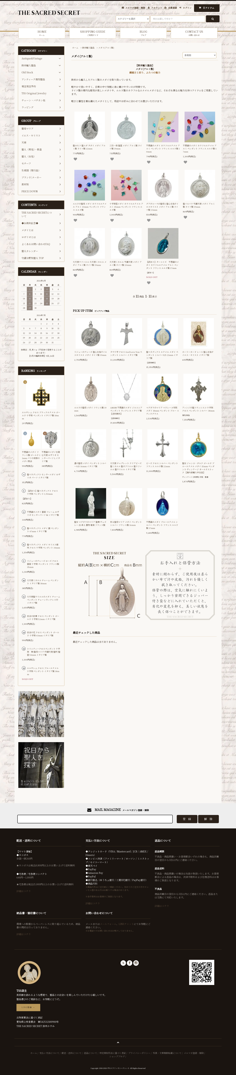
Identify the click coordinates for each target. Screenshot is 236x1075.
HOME (41, 33)
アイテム (205, 8)
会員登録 (172, 7)
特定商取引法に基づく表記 (112, 1053)
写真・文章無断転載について (167, 1053)
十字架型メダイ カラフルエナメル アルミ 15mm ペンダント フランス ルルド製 (126, 206)
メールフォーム (108, 924)
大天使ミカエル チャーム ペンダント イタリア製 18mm (43, 582)
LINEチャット (126, 924)
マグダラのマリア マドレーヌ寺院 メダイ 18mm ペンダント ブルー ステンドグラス (162, 410)
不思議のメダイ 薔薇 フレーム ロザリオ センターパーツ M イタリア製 (43, 513)
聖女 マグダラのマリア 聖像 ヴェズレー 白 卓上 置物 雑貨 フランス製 (90, 523)
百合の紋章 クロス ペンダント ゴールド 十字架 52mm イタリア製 (43, 617)
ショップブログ (117, 1056)
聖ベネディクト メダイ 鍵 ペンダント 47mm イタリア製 (43, 530)
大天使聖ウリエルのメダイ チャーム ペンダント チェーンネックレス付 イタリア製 (43, 599)
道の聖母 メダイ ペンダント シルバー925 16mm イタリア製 (90, 465)
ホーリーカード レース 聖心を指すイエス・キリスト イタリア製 (198, 353)
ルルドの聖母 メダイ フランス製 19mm (90, 409)
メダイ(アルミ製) (106, 47)
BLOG (143, 33)
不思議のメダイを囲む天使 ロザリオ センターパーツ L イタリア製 (51, 456)
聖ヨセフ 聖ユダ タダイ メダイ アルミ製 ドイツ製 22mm (89, 147)
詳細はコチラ (23, 891)
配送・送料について (71, 1053)
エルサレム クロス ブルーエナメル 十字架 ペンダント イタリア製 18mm (43, 671)
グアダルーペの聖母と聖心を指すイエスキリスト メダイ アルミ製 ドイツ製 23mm (162, 206)
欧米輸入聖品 (88, 47)
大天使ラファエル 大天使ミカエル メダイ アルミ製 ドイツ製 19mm (89, 263)
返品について (90, 1053)
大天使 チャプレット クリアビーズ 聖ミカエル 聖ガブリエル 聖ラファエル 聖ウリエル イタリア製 (126, 466)
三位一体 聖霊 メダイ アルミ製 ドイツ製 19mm (126, 147)
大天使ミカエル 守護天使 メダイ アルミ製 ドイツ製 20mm (126, 263)
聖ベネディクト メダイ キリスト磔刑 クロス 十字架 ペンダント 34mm (43, 546)
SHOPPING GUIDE (92, 33)
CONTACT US (194, 33)
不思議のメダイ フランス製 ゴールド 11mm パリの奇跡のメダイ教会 (31, 456)
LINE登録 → (28, 1007)
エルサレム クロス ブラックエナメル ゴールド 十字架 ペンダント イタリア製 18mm (41, 415)
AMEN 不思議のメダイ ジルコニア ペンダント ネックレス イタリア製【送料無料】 (126, 410)
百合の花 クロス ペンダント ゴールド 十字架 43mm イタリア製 (43, 634)
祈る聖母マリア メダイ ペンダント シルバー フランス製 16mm (126, 523)
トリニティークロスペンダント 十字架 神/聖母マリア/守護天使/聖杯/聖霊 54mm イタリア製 (43, 651)
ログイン (187, 7)
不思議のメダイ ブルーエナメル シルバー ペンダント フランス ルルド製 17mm (162, 524)
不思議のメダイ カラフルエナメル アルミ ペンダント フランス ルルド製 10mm (163, 148)
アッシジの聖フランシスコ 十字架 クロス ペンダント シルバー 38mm (198, 409)
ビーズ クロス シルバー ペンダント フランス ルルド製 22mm (162, 465)
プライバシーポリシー (139, 1053)
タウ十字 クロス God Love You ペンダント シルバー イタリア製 (126, 353)
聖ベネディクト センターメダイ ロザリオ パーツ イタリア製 (43, 476)
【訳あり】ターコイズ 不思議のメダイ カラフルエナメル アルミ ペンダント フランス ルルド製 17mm (162, 264)
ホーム (75, 47)
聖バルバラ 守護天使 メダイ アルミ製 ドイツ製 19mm (199, 205)
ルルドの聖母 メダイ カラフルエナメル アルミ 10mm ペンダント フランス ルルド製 (89, 206)
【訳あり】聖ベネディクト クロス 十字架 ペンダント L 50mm (42, 492)
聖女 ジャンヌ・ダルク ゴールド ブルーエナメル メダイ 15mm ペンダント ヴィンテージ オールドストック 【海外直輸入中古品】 (198, 468)
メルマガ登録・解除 (135, 7)
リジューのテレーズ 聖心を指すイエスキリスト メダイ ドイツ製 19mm (90, 353)
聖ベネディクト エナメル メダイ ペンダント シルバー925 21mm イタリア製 (162, 354)
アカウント (156, 7)
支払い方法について (49, 1053)
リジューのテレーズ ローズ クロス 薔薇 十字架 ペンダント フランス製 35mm (43, 563)
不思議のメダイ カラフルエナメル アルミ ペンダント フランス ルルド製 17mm (199, 148)
